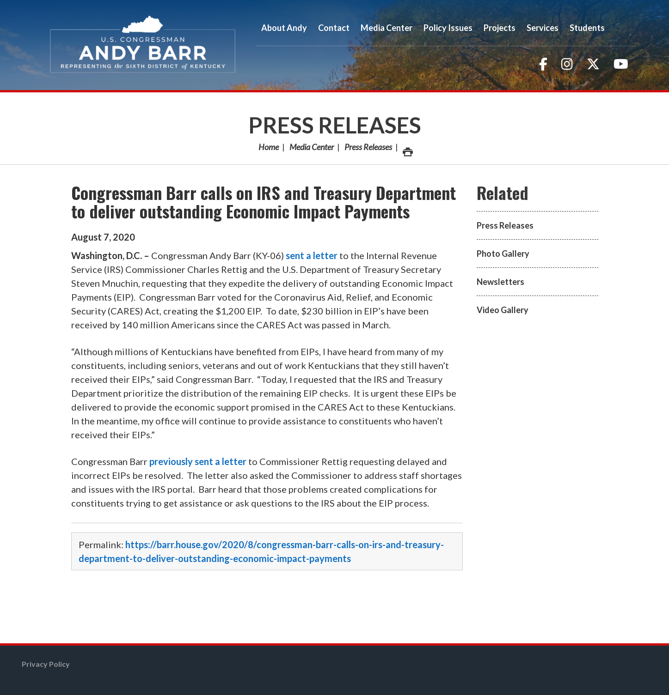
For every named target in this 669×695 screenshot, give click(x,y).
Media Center (311, 147)
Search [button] (622, 27)
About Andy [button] (284, 28)
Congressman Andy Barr (143, 45)
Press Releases (334, 125)
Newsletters (500, 282)
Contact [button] (334, 28)
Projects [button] (500, 28)
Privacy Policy (46, 663)
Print (407, 149)
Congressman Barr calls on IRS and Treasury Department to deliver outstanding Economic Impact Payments (263, 201)
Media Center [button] (386, 28)
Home (268, 147)
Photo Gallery (503, 253)
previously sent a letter (197, 461)
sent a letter (312, 255)
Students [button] (587, 28)
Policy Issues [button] (448, 28)
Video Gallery (502, 310)
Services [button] (543, 28)
